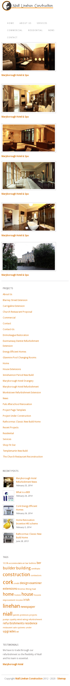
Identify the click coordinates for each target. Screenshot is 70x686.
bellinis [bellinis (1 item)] (32, 563)
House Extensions (12, 369)
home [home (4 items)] (8, 594)
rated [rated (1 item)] (19, 619)
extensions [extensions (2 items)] (10, 588)
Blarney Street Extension (15, 300)
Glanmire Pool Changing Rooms (19, 357)
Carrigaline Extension (14, 306)
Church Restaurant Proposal (17, 312)
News (51, 30)
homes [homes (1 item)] (17, 595)
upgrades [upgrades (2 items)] (9, 631)
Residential (35, 30)
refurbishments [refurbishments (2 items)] (13, 623)
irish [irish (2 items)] (26, 600)
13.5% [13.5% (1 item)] (6, 563)
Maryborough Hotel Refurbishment (21, 386)
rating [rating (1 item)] (25, 619)
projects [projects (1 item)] (33, 615)
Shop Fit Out (9, 445)
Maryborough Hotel (13, 664)
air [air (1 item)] (24, 563)
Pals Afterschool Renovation (17, 404)
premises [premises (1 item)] (24, 615)
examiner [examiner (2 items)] (35, 583)
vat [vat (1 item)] (17, 632)
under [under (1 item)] (29, 627)
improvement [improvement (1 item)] (9, 600)
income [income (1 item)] (19, 600)
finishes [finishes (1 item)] (21, 589)
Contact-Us (8, 329)
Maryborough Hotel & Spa (15, 75)
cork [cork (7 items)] (8, 582)
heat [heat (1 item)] (34, 589)
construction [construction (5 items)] (16, 574)
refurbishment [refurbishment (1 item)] (35, 619)
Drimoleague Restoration (16, 335)
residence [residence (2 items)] (30, 623)
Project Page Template (14, 410)
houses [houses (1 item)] (37, 595)
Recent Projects (10, 427)
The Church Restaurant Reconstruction (23, 456)
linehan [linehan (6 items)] (11, 606)
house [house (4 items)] (27, 594)
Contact (12, 37)
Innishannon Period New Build (18, 375)
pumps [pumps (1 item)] (6, 619)
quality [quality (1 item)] (13, 619)
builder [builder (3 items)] (9, 568)
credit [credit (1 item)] (16, 583)
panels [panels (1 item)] (16, 615)
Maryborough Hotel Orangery (18, 381)
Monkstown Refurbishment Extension (22, 392)
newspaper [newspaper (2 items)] (28, 607)
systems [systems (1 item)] (21, 627)
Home (10, 23)
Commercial (15, 30)
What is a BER (23, 492)
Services (42, 23)
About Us (25, 23)
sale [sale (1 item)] (15, 627)
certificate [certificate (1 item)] (35, 568)
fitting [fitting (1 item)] (28, 589)
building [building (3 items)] (23, 568)
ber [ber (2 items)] (39, 563)
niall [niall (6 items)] (8, 614)
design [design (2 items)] (24, 583)
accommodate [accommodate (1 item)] (15, 563)
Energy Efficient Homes (14, 351)
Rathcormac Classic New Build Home (22, 421)
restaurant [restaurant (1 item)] (8, 627)
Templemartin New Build (15, 451)
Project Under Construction (17, 416)
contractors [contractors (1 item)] (36, 575)
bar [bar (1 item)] (26, 563)
